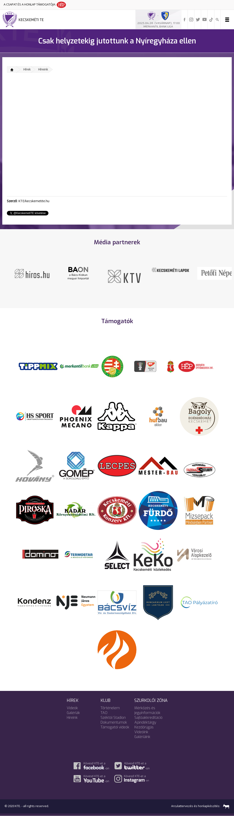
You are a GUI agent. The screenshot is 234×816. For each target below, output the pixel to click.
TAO (104, 712)
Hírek (27, 69)
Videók (72, 708)
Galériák (73, 712)
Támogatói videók (115, 727)
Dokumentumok (114, 722)
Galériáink (142, 736)
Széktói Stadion (113, 717)
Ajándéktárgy (145, 722)
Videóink (141, 732)
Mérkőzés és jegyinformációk (147, 710)
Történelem (110, 708)
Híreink (43, 69)
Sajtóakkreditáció (148, 717)
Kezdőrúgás (144, 727)
